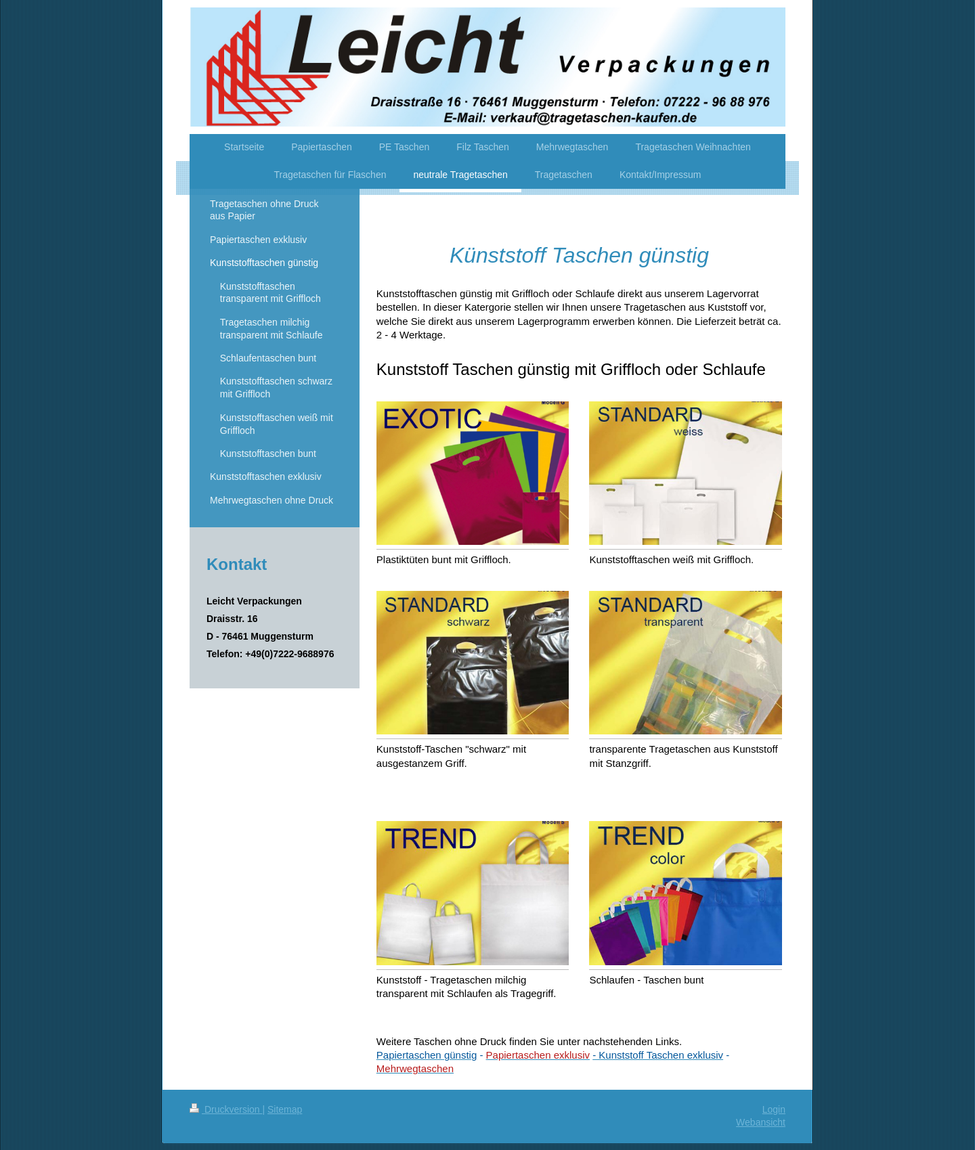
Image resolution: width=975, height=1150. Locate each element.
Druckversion (226, 1109)
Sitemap (284, 1109)
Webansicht (760, 1122)
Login (773, 1109)
